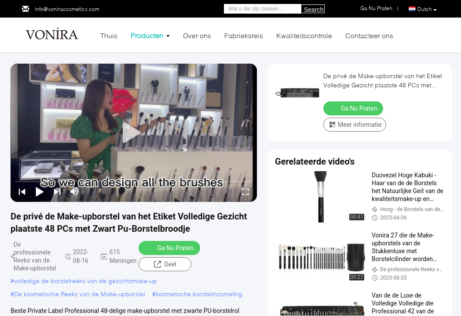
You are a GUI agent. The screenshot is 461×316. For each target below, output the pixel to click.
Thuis (108, 35)
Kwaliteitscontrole (304, 35)
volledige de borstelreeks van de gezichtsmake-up (85, 280)
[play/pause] (39, 191)
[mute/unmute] (75, 191)
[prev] (22, 191)
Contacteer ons (369, 35)
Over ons (197, 35)
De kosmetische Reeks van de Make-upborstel (79, 294)
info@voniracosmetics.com (67, 9)
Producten (147, 35)
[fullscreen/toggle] (245, 191)
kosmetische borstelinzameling (199, 294)
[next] (57, 191)
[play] (134, 133)
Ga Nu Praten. (170, 247)
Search (313, 9)
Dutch (427, 9)
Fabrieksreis (243, 35)
